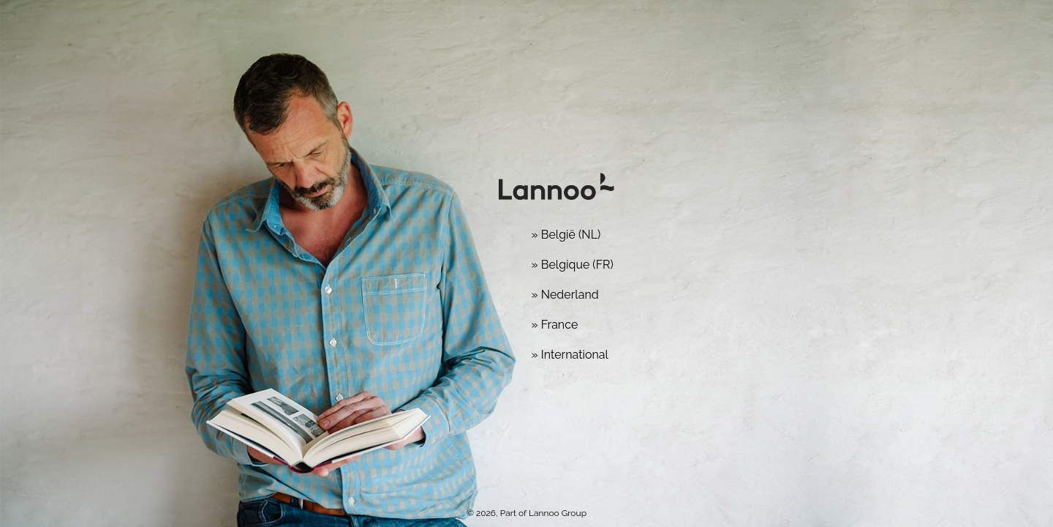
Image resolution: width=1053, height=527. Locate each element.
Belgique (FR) (577, 265)
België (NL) (571, 235)
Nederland (570, 295)
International (574, 355)
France (559, 325)
